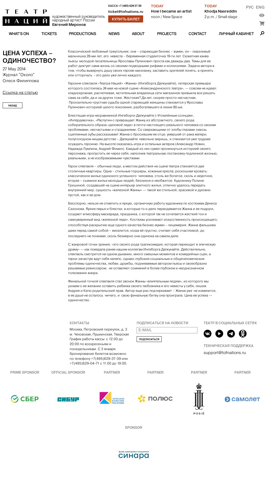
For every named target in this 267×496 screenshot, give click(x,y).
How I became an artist (171, 11)
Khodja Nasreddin (220, 11)
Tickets (49, 34)
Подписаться (149, 339)
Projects (166, 34)
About (138, 34)
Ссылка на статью (20, 92)
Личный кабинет (236, 34)
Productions (82, 34)
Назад (12, 105)
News (113, 34)
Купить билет (126, 19)
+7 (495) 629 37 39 (129, 6)
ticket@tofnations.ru (125, 11)
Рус (250, 7)
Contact (197, 34)
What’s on (19, 34)
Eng (260, 7)
